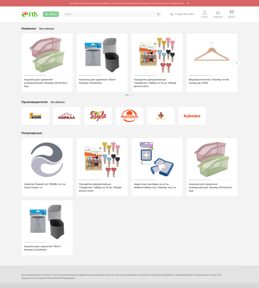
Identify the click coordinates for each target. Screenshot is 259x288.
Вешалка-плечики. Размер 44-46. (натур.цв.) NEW (209, 82)
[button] (237, 63)
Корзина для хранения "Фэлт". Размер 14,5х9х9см (97, 82)
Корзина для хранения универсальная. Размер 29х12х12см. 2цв (46, 83)
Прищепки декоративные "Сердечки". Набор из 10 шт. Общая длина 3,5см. (155, 83)
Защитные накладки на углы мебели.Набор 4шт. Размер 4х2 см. (155, 186)
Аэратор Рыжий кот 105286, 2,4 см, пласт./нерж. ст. (45, 186)
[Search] (112, 14)
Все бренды (58, 102)
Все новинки (46, 29)
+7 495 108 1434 (181, 14)
